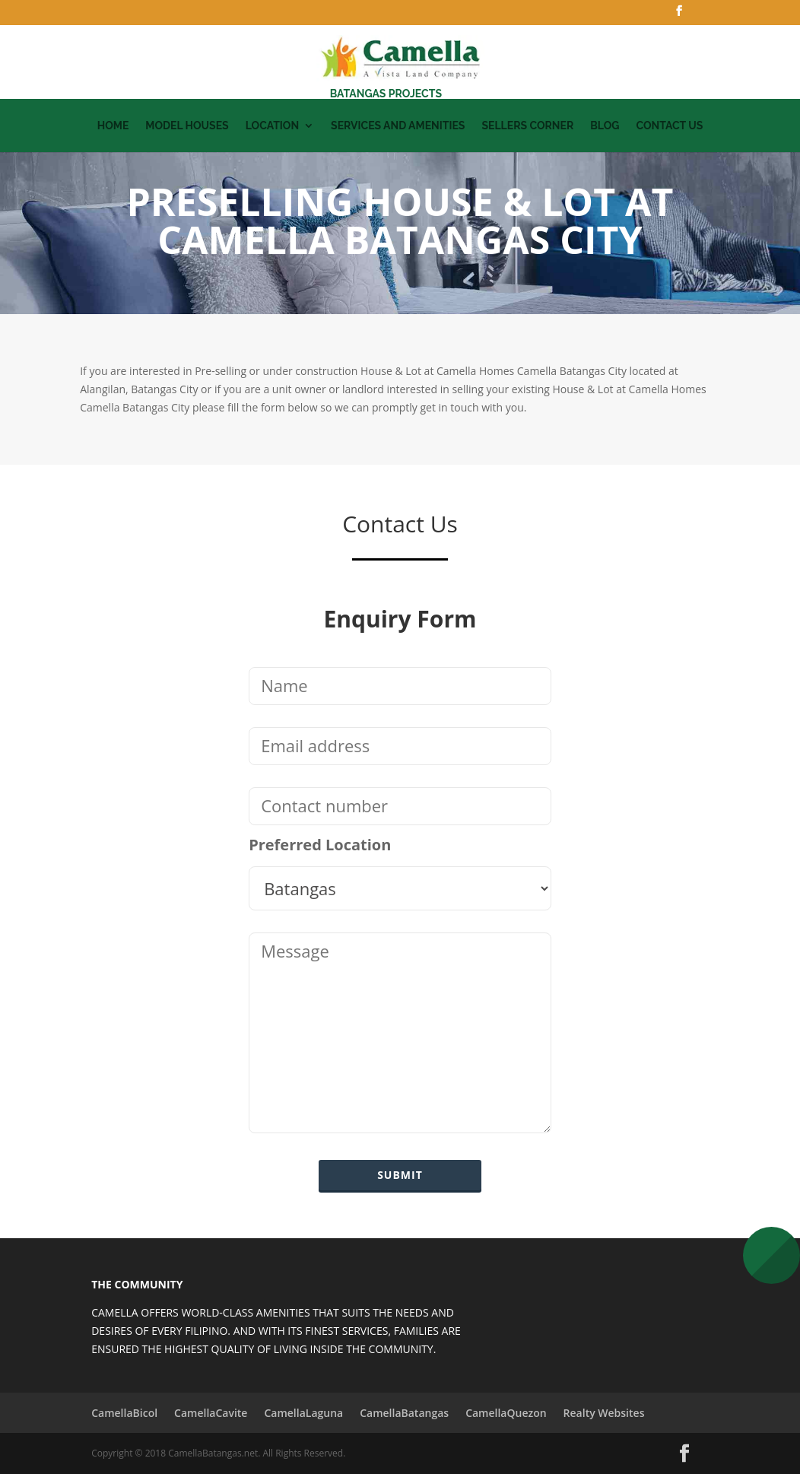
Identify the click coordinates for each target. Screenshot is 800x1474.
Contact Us (669, 126)
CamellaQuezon (505, 1413)
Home (113, 126)
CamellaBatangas (404, 1413)
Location (272, 126)
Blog (604, 126)
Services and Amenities (398, 126)
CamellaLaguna (303, 1413)
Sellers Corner (527, 126)
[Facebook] (679, 15)
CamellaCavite (210, 1413)
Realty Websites (604, 1413)
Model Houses (186, 126)
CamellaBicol (124, 1413)
